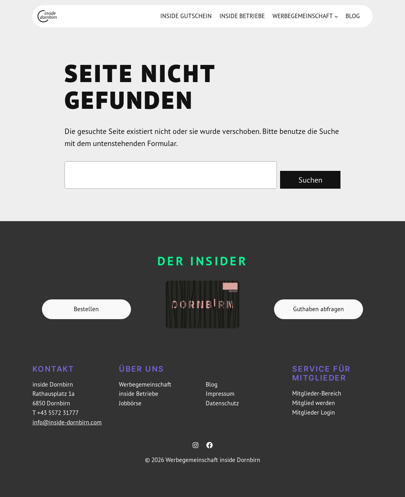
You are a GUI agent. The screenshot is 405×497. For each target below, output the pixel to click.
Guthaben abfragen (318, 309)
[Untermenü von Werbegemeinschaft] (336, 16)
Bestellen (86, 309)
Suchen (310, 180)
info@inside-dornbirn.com (67, 422)
